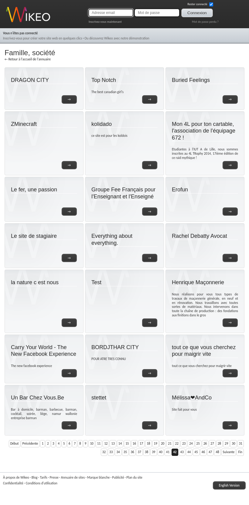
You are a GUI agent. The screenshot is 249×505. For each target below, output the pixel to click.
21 (169, 443)
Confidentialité (13, 483)
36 (132, 452)
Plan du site (134, 477)
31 (240, 443)
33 (111, 452)
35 (125, 452)
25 (198, 443)
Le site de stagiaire (34, 236)
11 (99, 443)
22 (177, 443)
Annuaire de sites (73, 477)
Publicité (118, 477)
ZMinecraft (24, 124)
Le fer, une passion (34, 190)
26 (205, 443)
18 (148, 443)
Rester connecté (200, 4)
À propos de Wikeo (16, 477)
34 (118, 452)
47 (210, 452)
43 (182, 452)
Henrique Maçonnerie (198, 282)
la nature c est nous (35, 282)
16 (134, 443)
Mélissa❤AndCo (192, 398)
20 (162, 443)
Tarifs (43, 477)
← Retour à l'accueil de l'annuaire (28, 59)
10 (91, 443)
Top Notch (103, 80)
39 (153, 452)
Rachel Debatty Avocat (199, 236)
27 (212, 443)
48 (217, 452)
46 (203, 452)
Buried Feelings (191, 80)
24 (191, 443)
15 (127, 443)
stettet (98, 398)
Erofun (180, 190)
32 (104, 452)
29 (226, 443)
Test (96, 282)
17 (141, 443)
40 (160, 452)
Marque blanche (98, 477)
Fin (240, 452)
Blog (35, 477)
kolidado (101, 124)
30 (233, 443)
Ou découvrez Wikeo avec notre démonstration (116, 38)
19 (155, 443)
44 (189, 452)
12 (105, 443)
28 (219, 443)
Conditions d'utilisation (41, 483)
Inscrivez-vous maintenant (105, 22)
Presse (53, 477)
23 (184, 443)
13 (112, 443)
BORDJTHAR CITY (115, 347)
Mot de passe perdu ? (205, 22)
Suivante (229, 452)
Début (14, 443)
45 (196, 452)
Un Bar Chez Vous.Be (37, 398)
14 (120, 443)
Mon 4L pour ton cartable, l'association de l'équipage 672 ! (203, 131)
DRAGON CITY (30, 80)
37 (139, 452)
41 (167, 452)
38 (146, 452)
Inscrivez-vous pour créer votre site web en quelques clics (42, 38)
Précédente (30, 443)
